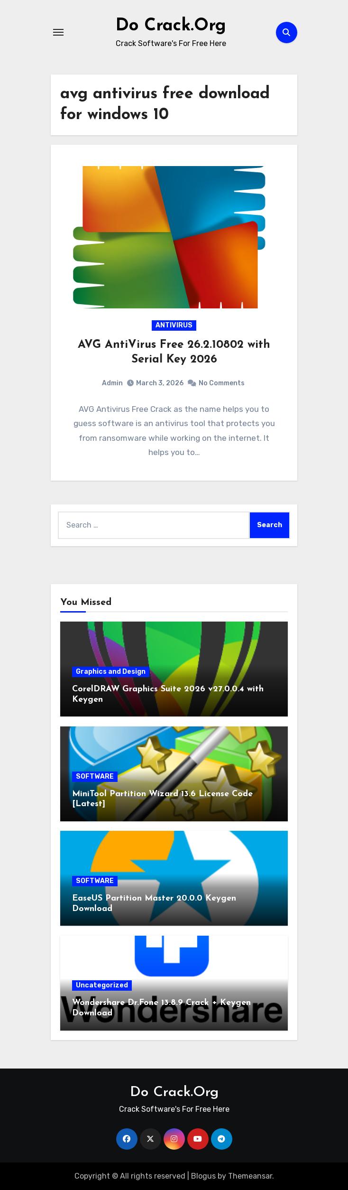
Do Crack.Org (171, 25)
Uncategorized (102, 985)
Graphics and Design (111, 672)
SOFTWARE (95, 776)
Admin (112, 383)
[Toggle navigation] (58, 32)
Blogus (203, 1176)
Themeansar (250, 1176)
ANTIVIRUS (174, 325)
